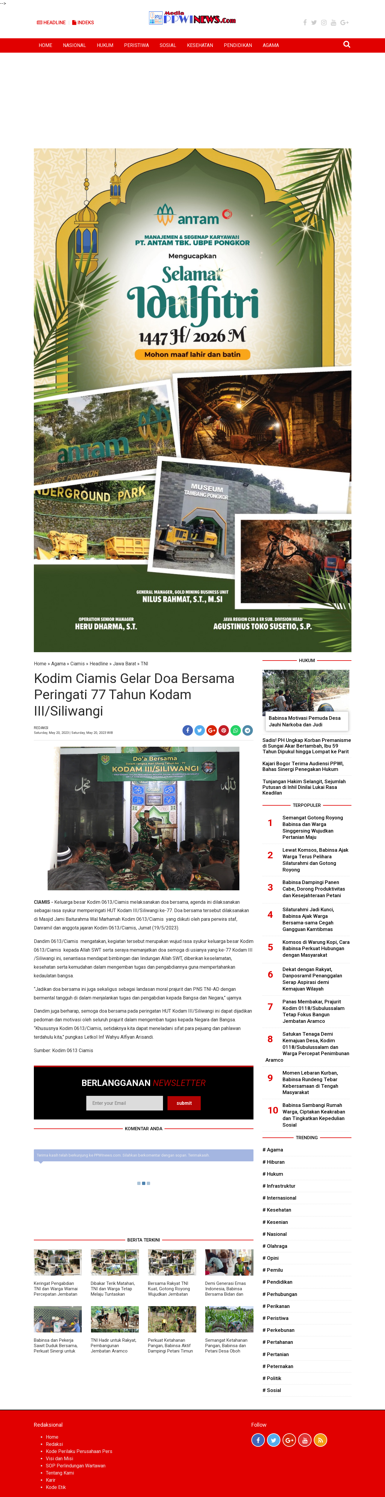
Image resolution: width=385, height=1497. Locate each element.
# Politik (271, 1378)
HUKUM (105, 45)
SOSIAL (168, 45)
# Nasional (274, 1234)
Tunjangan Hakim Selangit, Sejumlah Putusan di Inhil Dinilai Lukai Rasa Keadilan (304, 787)
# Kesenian (275, 1222)
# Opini (270, 1258)
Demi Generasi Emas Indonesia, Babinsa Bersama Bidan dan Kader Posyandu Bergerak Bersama (225, 1294)
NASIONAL (74, 45)
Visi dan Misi (59, 1458)
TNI (144, 664)
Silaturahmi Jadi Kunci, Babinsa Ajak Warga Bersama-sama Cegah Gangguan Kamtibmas (308, 919)
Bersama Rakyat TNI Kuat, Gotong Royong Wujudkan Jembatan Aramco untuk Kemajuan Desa (169, 1294)
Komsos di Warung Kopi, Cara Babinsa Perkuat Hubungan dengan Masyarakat (316, 948)
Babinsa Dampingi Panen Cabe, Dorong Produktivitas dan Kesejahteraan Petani (314, 888)
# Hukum (272, 1174)
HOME (45, 45)
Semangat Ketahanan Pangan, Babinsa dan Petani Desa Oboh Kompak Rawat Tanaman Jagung (226, 1351)
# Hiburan (273, 1162)
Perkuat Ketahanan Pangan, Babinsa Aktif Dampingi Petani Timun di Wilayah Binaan (170, 1348)
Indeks (83, 22)
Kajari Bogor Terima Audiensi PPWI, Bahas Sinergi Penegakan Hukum (303, 766)
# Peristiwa (275, 1318)
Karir (50, 1480)
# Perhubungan (279, 1294)
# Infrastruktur (278, 1186)
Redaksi (54, 1444)
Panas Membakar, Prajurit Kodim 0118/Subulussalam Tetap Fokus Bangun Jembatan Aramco (314, 1011)
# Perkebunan (278, 1330)
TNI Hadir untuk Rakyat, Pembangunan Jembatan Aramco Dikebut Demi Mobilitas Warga (113, 1351)
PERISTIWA (136, 45)
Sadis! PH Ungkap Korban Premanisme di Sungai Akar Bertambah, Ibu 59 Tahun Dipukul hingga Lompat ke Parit (306, 745)
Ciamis (77, 664)
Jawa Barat (124, 664)
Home (40, 664)
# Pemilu (272, 1270)
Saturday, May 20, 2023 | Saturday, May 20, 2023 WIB (73, 733)
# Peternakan (277, 1366)
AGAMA (271, 45)
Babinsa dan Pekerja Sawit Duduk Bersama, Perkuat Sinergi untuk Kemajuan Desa (56, 1348)
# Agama (272, 1150)
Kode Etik (56, 1487)
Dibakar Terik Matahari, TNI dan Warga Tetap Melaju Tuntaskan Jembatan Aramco (113, 1291)
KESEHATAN (200, 45)
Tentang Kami (60, 1473)
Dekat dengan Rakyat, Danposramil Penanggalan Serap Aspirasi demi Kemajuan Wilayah (312, 979)
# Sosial (271, 1390)
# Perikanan (276, 1306)
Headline (51, 22)
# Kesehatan (276, 1210)
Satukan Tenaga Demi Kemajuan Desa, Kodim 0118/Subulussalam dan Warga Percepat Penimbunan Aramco (307, 1047)
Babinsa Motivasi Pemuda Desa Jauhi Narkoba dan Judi (305, 721)
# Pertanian (275, 1354)
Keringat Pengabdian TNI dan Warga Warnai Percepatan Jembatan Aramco (56, 1291)
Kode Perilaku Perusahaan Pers (79, 1451)
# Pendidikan (277, 1282)
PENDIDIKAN (238, 45)
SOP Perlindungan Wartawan (75, 1466)
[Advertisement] (192, 97)
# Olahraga (274, 1246)
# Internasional (279, 1198)
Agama (58, 664)
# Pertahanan (277, 1342)
